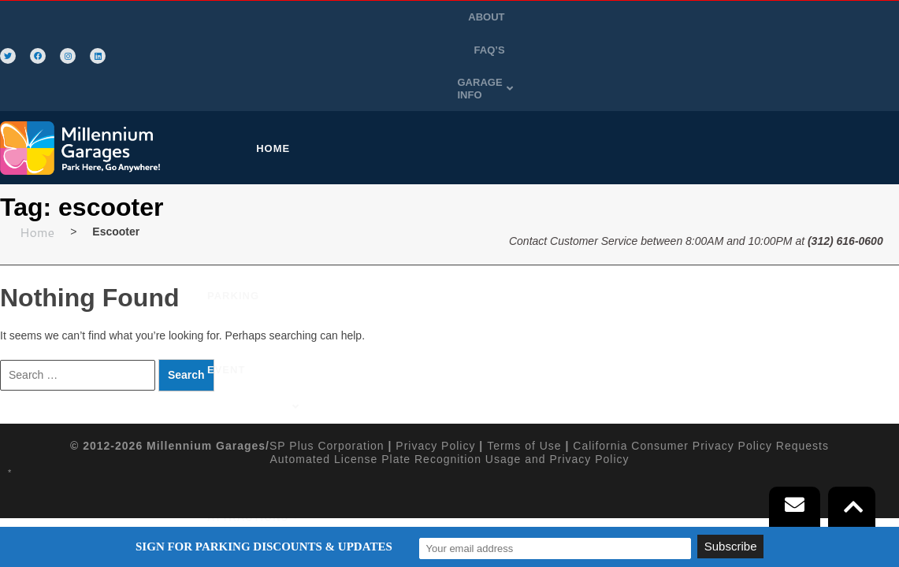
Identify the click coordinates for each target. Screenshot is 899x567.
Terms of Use (524, 371)
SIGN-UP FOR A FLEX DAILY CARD (719, 74)
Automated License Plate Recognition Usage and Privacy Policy (449, 383)
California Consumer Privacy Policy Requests (701, 371)
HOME (226, 74)
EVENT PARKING (456, 74)
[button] (812, 18)
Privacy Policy (435, 371)
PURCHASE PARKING (328, 74)
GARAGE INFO (812, 18)
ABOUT (691, 18)
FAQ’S (740, 18)
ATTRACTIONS (564, 74)
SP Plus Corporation (326, 371)
